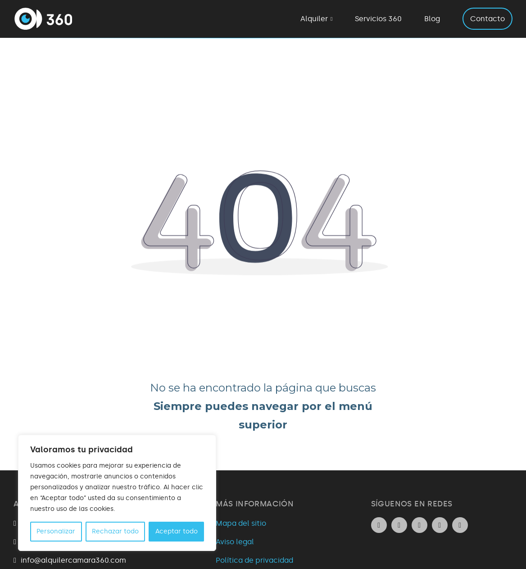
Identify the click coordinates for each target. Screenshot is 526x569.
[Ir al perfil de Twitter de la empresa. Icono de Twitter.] (440, 525)
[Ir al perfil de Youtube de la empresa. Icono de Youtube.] (460, 525)
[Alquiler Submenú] (331, 19)
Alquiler (314, 18)
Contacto (487, 18)
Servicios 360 (378, 18)
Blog (432, 18)
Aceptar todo (176, 531)
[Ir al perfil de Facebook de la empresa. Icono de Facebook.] (419, 525)
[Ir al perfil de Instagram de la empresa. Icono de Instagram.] (399, 525)
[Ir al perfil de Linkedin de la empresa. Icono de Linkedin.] (379, 525)
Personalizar (55, 531)
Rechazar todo (115, 531)
